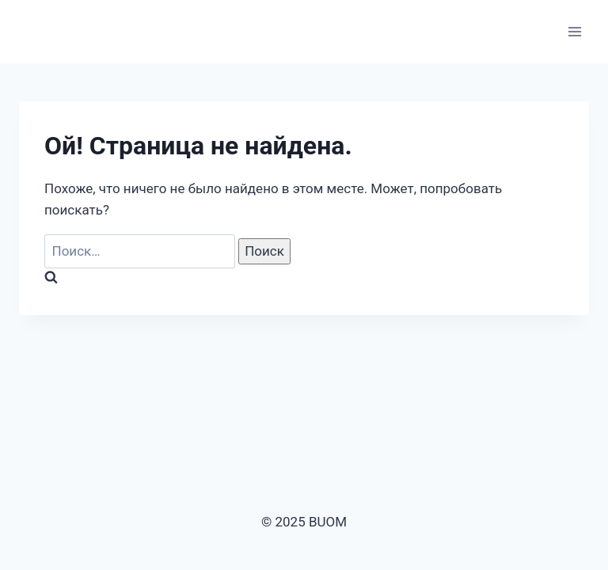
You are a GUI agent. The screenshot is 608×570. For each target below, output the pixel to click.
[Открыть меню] (574, 31)
